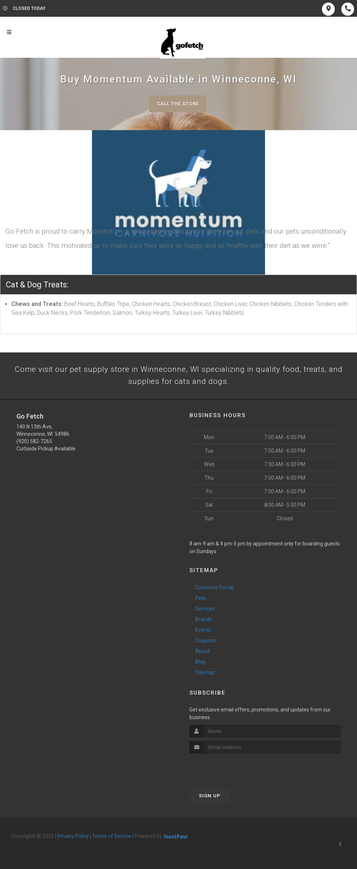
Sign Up (209, 798)
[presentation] (228, 769)
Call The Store (177, 103)
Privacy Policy (73, 838)
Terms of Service (111, 838)
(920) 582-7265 (34, 443)
